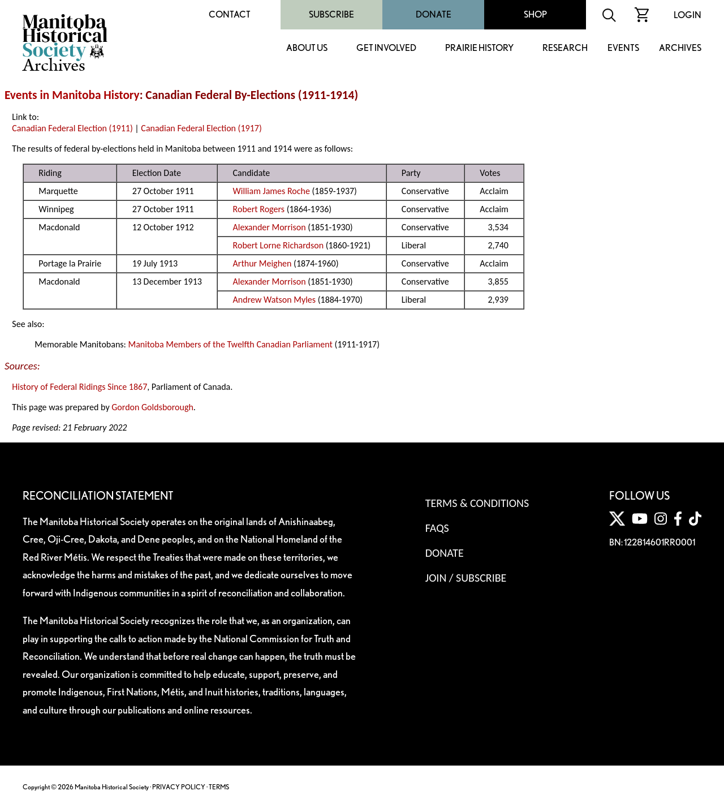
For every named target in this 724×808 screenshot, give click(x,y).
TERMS (219, 787)
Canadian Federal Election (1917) (201, 128)
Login (687, 15)
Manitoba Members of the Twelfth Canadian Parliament (230, 344)
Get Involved (386, 48)
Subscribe (331, 14)
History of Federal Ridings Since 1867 (79, 386)
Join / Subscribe (466, 577)
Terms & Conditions (477, 503)
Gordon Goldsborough (152, 407)
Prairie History (479, 48)
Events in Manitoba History (72, 95)
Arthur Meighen (262, 263)
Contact (230, 14)
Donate (433, 14)
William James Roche (271, 191)
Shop (535, 14)
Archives (680, 48)
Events (623, 48)
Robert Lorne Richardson (278, 245)
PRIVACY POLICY (178, 787)
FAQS (437, 528)
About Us (306, 48)
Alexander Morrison (269, 227)
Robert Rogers (259, 209)
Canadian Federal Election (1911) (72, 128)
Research (565, 48)
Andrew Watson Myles (274, 299)
